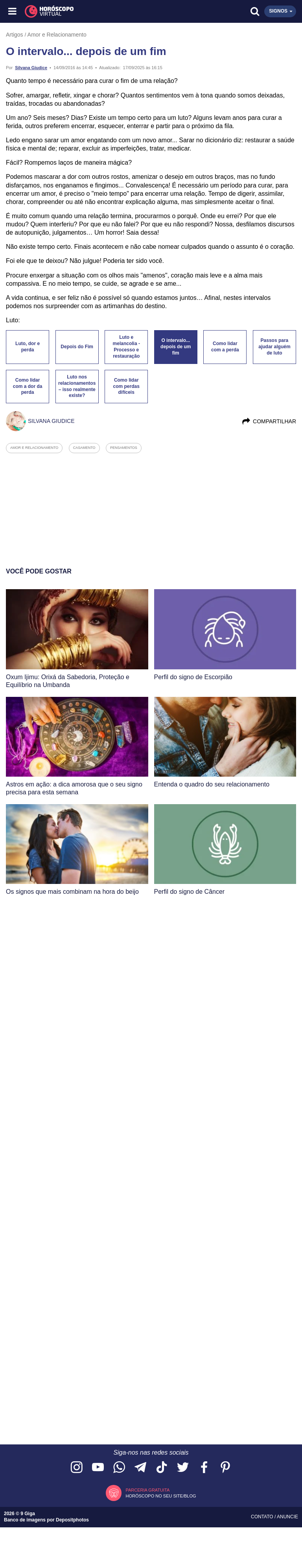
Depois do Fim (77, 346)
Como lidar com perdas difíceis (126, 386)
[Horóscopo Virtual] (82, 11)
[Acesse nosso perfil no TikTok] (161, 1468)
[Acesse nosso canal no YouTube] (98, 1468)
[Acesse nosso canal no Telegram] (140, 1468)
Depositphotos (72, 1520)
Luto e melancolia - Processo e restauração (126, 346)
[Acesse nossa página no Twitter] (183, 1468)
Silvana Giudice (31, 67)
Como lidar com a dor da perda (27, 386)
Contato (262, 1516)
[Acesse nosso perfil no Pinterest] (225, 1468)
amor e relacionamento (34, 448)
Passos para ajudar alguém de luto (274, 347)
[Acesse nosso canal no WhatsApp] (119, 1468)
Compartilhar (268, 421)
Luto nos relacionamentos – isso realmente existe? (77, 386)
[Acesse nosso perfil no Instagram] (76, 1468)
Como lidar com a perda (225, 347)
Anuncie (287, 1516)
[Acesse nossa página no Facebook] (204, 1468)
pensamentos (123, 448)
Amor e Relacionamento (57, 34)
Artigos (14, 34)
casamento (84, 448)
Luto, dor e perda (27, 347)
